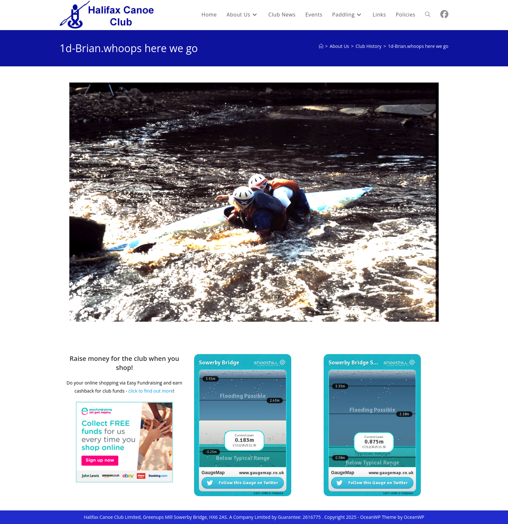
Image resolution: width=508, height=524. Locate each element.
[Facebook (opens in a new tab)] (444, 14)
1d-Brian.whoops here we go (418, 46)
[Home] (321, 46)
